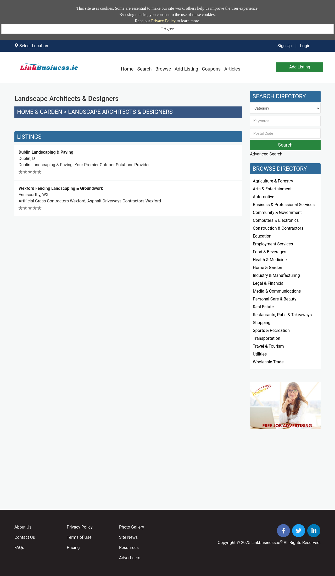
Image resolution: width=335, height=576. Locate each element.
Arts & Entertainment (272, 188)
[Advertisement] (128, 255)
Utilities (260, 354)
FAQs (19, 547)
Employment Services (273, 243)
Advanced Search (266, 154)
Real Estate (263, 306)
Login (305, 45)
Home (127, 69)
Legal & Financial (268, 283)
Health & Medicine (270, 259)
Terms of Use (79, 537)
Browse (163, 69)
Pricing (73, 547)
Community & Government (277, 212)
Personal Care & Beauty (274, 299)
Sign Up (284, 45)
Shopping (261, 322)
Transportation (266, 338)
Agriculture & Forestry (273, 181)
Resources (129, 547)
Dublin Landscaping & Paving (46, 152)
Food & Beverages (269, 251)
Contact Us (24, 537)
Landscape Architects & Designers (120, 112)
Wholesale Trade (268, 361)
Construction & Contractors (278, 228)
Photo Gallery (131, 527)
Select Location (33, 45)
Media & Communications (277, 291)
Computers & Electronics (276, 220)
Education (262, 236)
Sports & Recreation (271, 330)
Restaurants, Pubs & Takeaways (282, 314)
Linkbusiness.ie (266, 542)
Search (144, 69)
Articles (232, 69)
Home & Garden (39, 112)
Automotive (263, 196)
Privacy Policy (163, 21)
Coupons (211, 69)
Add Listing (186, 69)
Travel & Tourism (268, 346)
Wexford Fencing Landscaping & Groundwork (61, 188)
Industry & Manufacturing (276, 275)
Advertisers (129, 557)
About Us (22, 527)
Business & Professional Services (284, 204)
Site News (128, 537)
